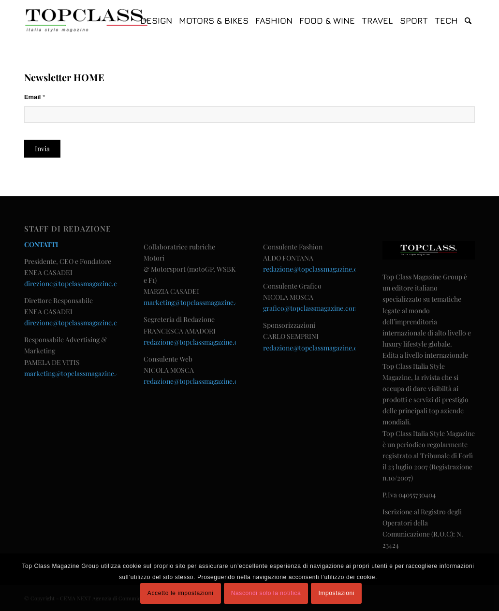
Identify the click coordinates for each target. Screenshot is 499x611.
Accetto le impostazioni (180, 593)
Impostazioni (337, 593)
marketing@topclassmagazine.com (76, 373)
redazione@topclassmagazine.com (196, 342)
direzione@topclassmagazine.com (75, 283)
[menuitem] (156, 20)
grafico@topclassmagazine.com (310, 308)
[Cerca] (468, 20)
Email (34, 97)
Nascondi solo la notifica (266, 593)
